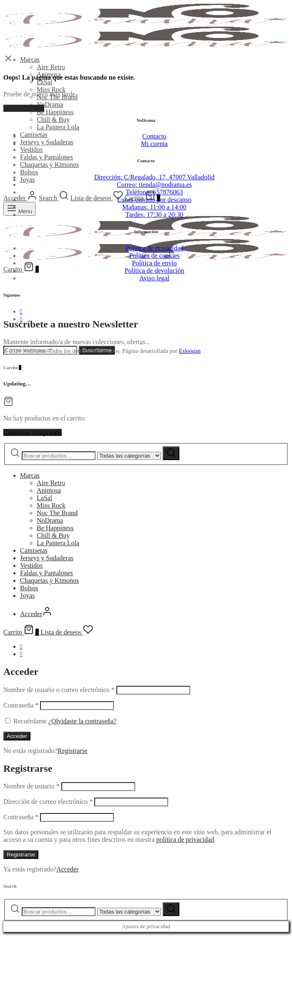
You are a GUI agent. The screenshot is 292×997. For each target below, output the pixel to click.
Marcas (30, 59)
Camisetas (34, 134)
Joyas (27, 179)
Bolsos (29, 172)
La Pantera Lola (58, 127)
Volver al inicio (23, 108)
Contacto (154, 136)
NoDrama (50, 104)
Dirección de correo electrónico (48, 801)
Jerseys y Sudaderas (46, 142)
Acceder (17, 736)
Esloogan (190, 351)
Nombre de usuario (31, 786)
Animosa (49, 490)
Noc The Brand (57, 512)
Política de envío (154, 263)
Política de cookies (154, 255)
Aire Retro (51, 66)
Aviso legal (154, 278)
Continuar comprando (32, 432)
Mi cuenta (154, 143)
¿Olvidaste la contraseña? (82, 721)
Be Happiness (55, 112)
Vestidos (31, 149)
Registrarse (73, 750)
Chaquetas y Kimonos (49, 164)
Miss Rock (51, 89)
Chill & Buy (53, 119)
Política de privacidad (154, 248)
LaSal (44, 82)
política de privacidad (185, 839)
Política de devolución (154, 270)
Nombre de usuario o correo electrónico (59, 689)
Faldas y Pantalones (46, 157)
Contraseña (20, 705)
